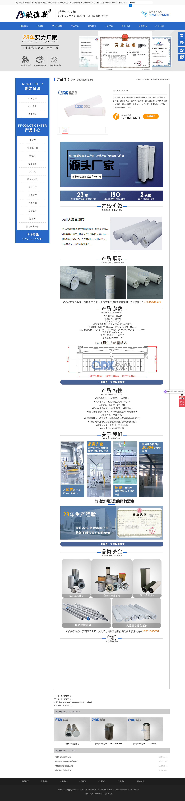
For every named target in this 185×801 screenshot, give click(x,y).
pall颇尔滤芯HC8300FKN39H (145, 744)
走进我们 (44, 781)
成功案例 (92, 26)
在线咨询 (151, 116)
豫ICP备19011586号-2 (94, 794)
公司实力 (109, 26)
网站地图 (140, 781)
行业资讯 (32, 106)
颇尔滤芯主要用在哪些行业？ (67, 761)
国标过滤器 (32, 179)
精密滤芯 (32, 164)
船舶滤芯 (32, 187)
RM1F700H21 (66, 696)
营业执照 (108, 794)
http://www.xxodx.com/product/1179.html (75, 702)
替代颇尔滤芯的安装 (63, 770)
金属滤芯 (32, 211)
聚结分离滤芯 (32, 226)
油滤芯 (155, 79)
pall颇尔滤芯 (165, 79)
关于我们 (126, 26)
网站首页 (24, 26)
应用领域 (32, 114)
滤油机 (32, 171)
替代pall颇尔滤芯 (72, 744)
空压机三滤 (32, 148)
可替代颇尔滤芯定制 (63, 757)
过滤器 (32, 219)
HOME (138, 79)
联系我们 (159, 26)
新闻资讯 (142, 26)
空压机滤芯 (57, 26)
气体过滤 (32, 203)
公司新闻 (32, 98)
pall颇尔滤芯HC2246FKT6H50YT (108, 744)
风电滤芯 (32, 195)
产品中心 (75, 26)
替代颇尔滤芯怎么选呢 (64, 766)
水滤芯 (40, 26)
